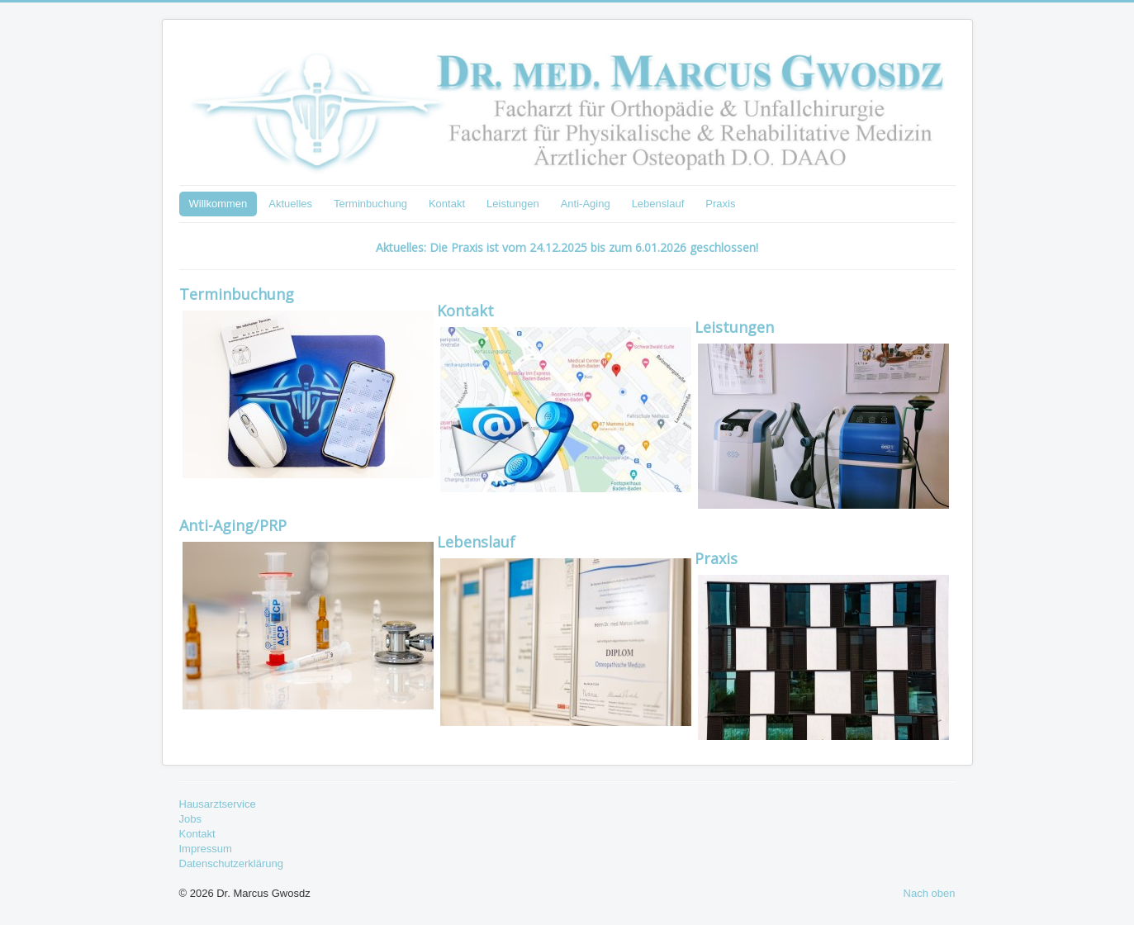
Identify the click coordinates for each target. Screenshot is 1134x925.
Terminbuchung (370, 203)
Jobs (190, 819)
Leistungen (512, 203)
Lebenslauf (658, 203)
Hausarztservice (217, 804)
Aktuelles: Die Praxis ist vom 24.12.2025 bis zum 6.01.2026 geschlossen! (567, 247)
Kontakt (447, 203)
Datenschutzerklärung (231, 863)
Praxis (720, 203)
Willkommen (218, 203)
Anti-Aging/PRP (233, 525)
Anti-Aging (585, 203)
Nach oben (930, 893)
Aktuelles (290, 203)
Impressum (205, 848)
